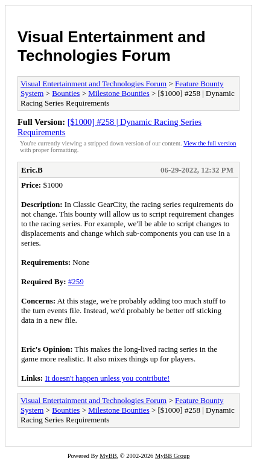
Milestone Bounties (118, 93)
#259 (76, 281)
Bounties (66, 93)
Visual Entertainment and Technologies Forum (111, 46)
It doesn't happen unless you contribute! (107, 378)
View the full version (209, 143)
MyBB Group (172, 456)
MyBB (108, 456)
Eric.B (32, 169)
